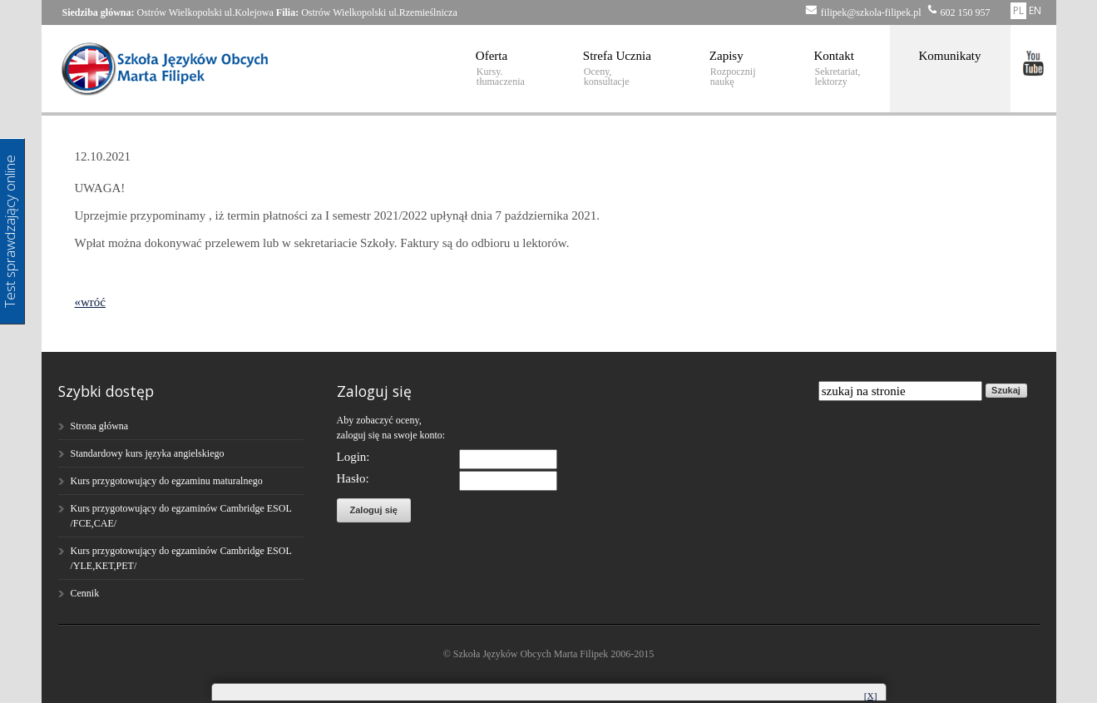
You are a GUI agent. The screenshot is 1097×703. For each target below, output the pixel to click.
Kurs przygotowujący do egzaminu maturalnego (167, 481)
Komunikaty (950, 55)
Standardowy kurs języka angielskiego (148, 453)
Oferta (500, 68)
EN (1035, 10)
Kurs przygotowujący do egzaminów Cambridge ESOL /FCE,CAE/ (181, 515)
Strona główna (100, 426)
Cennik (85, 593)
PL (1018, 10)
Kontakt (837, 68)
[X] (870, 696)
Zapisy (732, 68)
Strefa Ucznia (617, 68)
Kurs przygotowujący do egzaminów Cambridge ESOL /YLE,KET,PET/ (181, 558)
